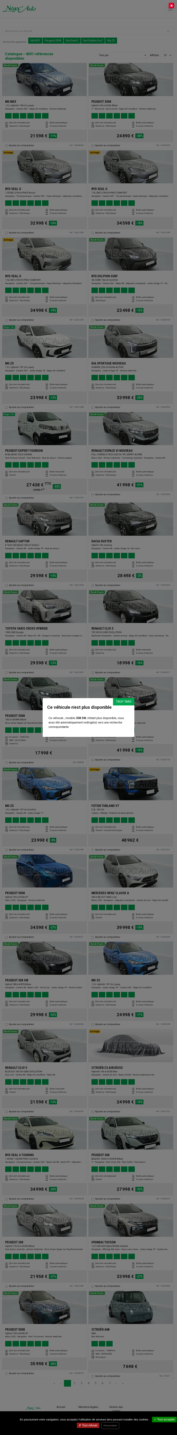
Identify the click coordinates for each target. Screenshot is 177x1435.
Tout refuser (88, 1425)
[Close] (171, 5)
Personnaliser (110, 1425)
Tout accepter (164, 1419)
